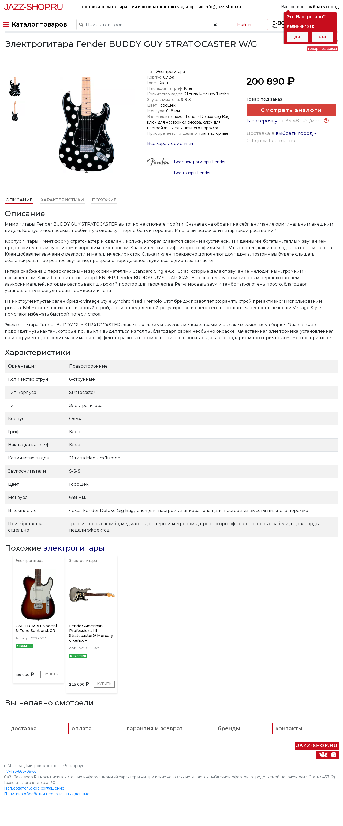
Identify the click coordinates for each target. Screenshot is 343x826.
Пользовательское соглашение (34, 801)
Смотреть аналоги (289, 125)
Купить (27, 703)
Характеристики (61, 213)
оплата (109, 6)
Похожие (103, 213)
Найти (238, 24)
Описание (18, 213)
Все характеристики (170, 156)
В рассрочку (262, 156)
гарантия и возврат (138, 6)
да (297, 36)
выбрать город (296, 169)
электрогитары (73, 561)
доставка (90, 6)
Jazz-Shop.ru (33, 7)
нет (323, 36)
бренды (193, 761)
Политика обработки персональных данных (46, 807)
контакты (170, 6)
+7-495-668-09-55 (20, 784)
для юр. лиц (211, 6)
